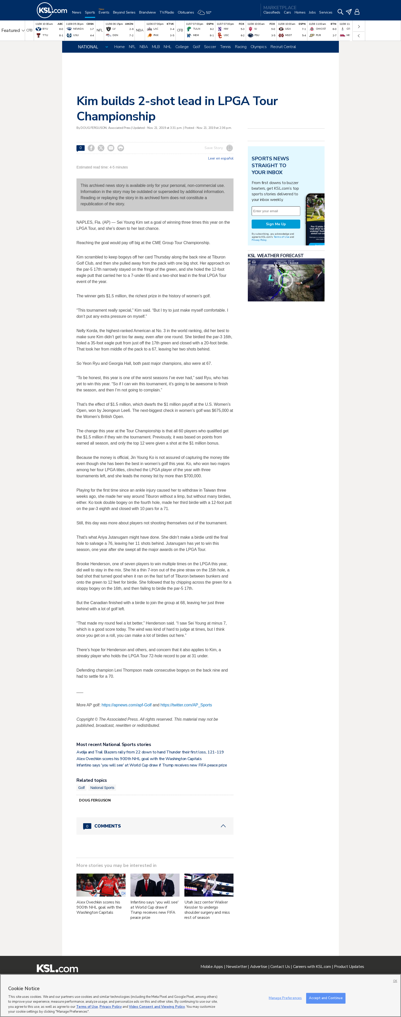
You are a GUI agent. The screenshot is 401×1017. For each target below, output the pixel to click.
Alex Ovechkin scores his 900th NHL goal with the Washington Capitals (139, 759)
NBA (144, 47)
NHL (167, 47)
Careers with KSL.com (312, 966)
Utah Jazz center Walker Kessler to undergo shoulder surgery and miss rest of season (207, 909)
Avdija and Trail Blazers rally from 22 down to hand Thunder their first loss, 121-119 (150, 752)
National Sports (102, 788)
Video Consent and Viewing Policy (157, 1006)
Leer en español (220, 158)
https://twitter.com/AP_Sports (186, 705)
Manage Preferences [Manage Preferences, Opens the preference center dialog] (285, 998)
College (182, 47)
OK (395, 981)
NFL (132, 47)
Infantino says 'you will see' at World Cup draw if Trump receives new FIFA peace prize (151, 765)
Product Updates (349, 966)
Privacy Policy (259, 240)
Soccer (210, 47)
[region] (200, 995)
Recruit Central (283, 47)
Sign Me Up (276, 224)
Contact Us (280, 966)
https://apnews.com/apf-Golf (126, 705)
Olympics (259, 47)
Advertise (258, 966)
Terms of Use (281, 237)
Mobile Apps (212, 966)
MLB (156, 47)
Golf (196, 47)
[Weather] (206, 14)
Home (119, 47)
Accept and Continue (325, 998)
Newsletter (236, 966)
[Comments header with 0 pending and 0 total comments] (154, 826)
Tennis (225, 47)
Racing (240, 47)
